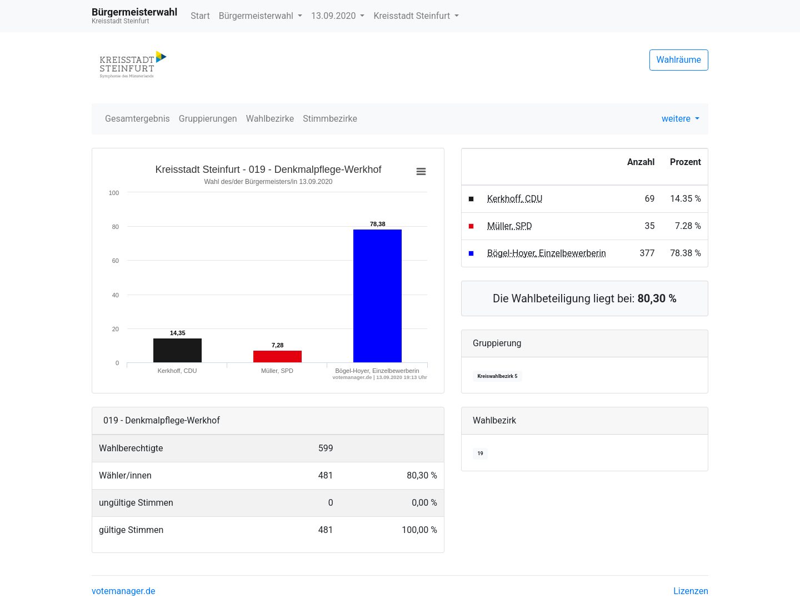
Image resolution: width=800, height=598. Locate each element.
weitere (677, 118)
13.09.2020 (334, 16)
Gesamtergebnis (137, 118)
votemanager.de (123, 591)
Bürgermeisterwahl (257, 16)
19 (480, 453)
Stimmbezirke (330, 118)
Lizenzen (690, 591)
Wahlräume (679, 59)
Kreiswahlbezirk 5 (497, 376)
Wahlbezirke (270, 118)
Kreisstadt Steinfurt (412, 16)
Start (200, 16)
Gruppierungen (208, 118)
